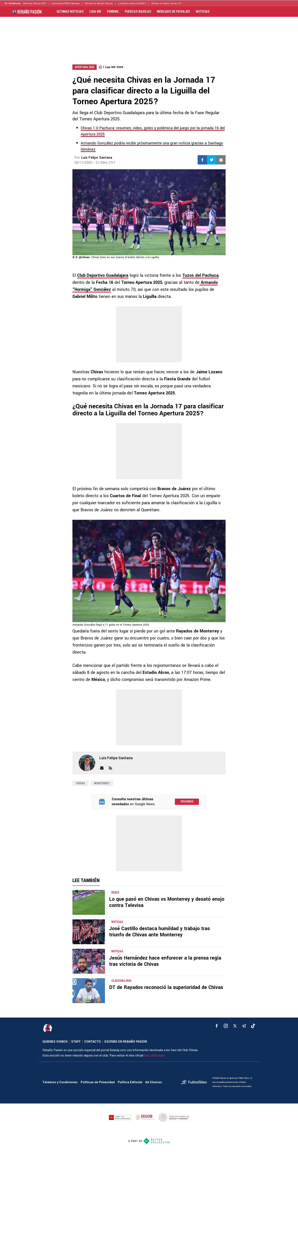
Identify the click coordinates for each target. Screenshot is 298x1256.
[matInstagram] (225, 1025)
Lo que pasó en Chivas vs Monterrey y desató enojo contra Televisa (166, 902)
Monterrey (102, 783)
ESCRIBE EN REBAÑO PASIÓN (126, 1042)
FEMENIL (113, 11)
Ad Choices (153, 1082)
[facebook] (216, 1025)
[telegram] (244, 1025)
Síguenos (186, 801)
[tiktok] (253, 1025)
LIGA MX (95, 11)
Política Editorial (130, 1082)
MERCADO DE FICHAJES (173, 11)
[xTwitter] (234, 1025)
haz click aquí (154, 1055)
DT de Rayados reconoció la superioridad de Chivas (166, 987)
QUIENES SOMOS (55, 1042)
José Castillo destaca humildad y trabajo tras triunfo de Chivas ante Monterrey (159, 931)
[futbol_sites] (195, 1082)
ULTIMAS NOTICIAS (70, 11)
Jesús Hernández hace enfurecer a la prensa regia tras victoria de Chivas (165, 961)
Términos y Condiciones (60, 1082)
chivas (80, 783)
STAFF (76, 1042)
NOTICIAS (202, 11)
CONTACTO (92, 1042)
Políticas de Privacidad (98, 1082)
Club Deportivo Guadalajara (102, 275)
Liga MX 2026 (114, 67)
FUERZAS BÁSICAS (138, 11)
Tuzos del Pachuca (200, 275)
